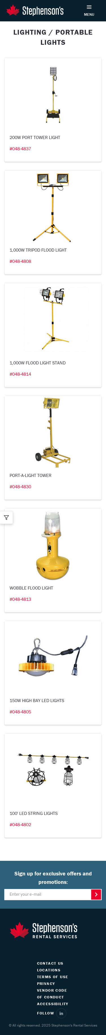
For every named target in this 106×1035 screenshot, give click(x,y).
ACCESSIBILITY (52, 1003)
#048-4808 (20, 261)
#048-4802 (20, 824)
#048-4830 (20, 486)
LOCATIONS (49, 970)
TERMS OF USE (52, 976)
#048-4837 (20, 148)
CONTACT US (50, 963)
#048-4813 (20, 599)
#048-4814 (20, 374)
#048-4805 (20, 711)
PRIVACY (46, 983)
